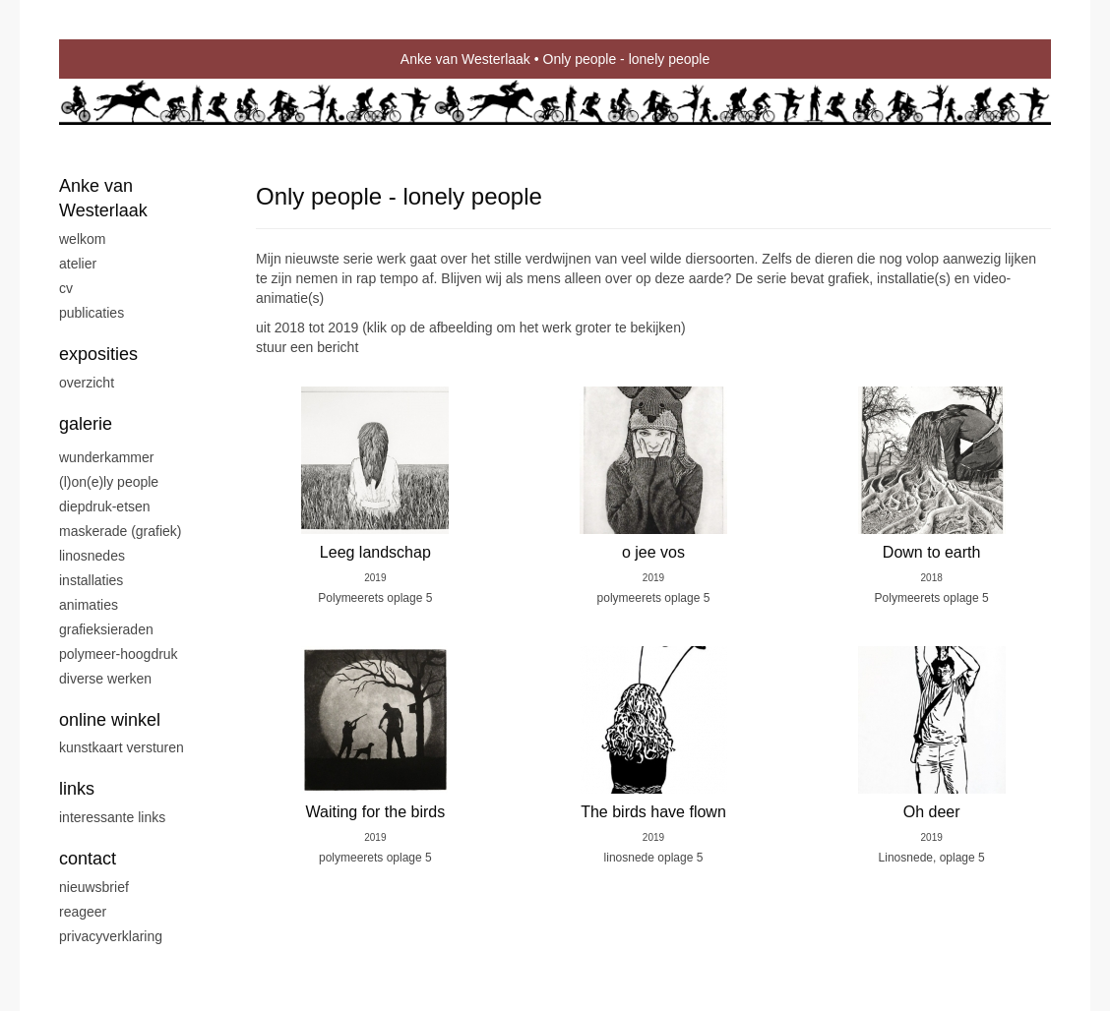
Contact (87, 858)
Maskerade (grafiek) (120, 531)
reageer (82, 912)
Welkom (82, 239)
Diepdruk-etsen (105, 506)
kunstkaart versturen (121, 747)
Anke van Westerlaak (465, 59)
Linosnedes (92, 556)
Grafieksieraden (106, 629)
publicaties (91, 313)
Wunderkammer (106, 457)
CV (66, 288)
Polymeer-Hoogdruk (118, 654)
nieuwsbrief (94, 887)
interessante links (112, 817)
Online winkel (109, 720)
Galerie (85, 424)
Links (76, 789)
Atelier (77, 263)
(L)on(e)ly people (108, 482)
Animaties (88, 605)
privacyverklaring (110, 936)
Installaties (91, 580)
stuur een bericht (307, 347)
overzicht (86, 382)
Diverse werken (105, 678)
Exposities (98, 354)
